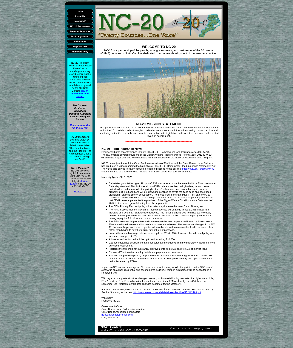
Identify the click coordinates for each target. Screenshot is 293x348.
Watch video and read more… (80, 93)
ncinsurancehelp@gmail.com (117, 314)
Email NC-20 (80, 191)
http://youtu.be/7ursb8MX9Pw (198, 168)
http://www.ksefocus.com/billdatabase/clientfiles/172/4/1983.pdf (167, 292)
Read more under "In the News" (80, 126)
